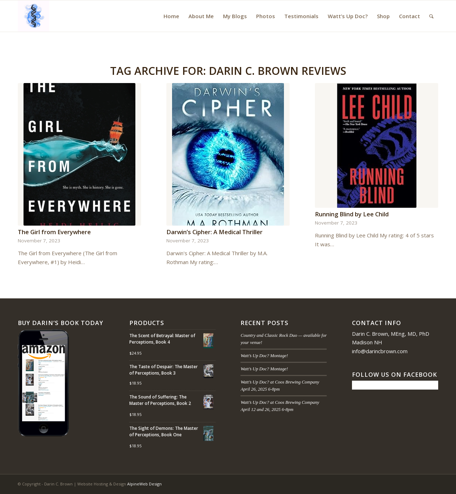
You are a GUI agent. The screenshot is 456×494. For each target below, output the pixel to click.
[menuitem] (171, 16)
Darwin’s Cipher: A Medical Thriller (214, 232)
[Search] (431, 16)
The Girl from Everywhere (54, 232)
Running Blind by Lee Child (352, 214)
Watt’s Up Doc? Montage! (264, 355)
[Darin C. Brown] (33, 16)
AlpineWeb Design (144, 484)
